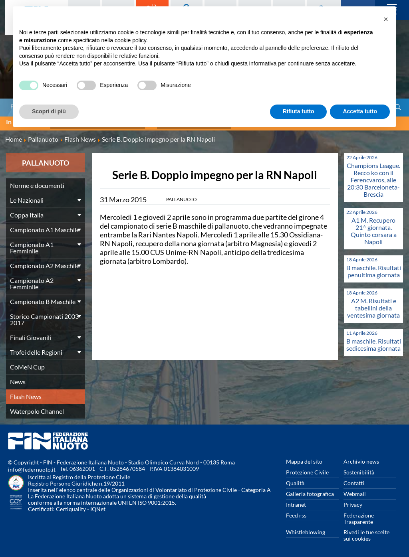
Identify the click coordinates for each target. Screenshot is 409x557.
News (18, 379)
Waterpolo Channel (37, 408)
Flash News (26, 393)
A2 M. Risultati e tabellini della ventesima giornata (373, 305)
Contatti (353, 480)
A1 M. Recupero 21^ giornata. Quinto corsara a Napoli (374, 228)
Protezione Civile (307, 469)
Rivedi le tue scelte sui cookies (366, 532)
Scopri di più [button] (49, 111)
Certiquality (71, 506)
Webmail (354, 491)
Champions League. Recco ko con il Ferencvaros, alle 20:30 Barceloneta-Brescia (373, 177)
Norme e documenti (37, 182)
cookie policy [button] (130, 40)
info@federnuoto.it (32, 466)
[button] (385, 19)
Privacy (352, 501)
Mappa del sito (304, 458)
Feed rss (296, 512)
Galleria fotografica (310, 491)
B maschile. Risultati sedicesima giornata (373, 341)
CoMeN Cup (27, 364)
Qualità (295, 480)
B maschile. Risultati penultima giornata (373, 268)
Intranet (296, 501)
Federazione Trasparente (358, 515)
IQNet (97, 506)
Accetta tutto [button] (360, 111)
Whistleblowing (305, 529)
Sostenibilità (358, 469)
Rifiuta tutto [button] (298, 111)
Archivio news (361, 458)
